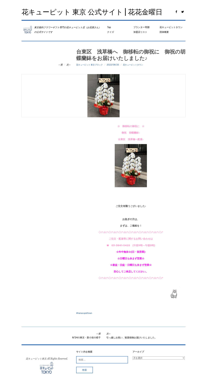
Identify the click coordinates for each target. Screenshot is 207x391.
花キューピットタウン (171, 27)
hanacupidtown (85, 313)
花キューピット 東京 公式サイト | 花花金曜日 (92, 12)
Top (109, 27)
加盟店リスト (140, 32)
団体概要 (164, 32)
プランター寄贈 (141, 27)
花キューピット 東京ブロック (89, 65)
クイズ (110, 32)
